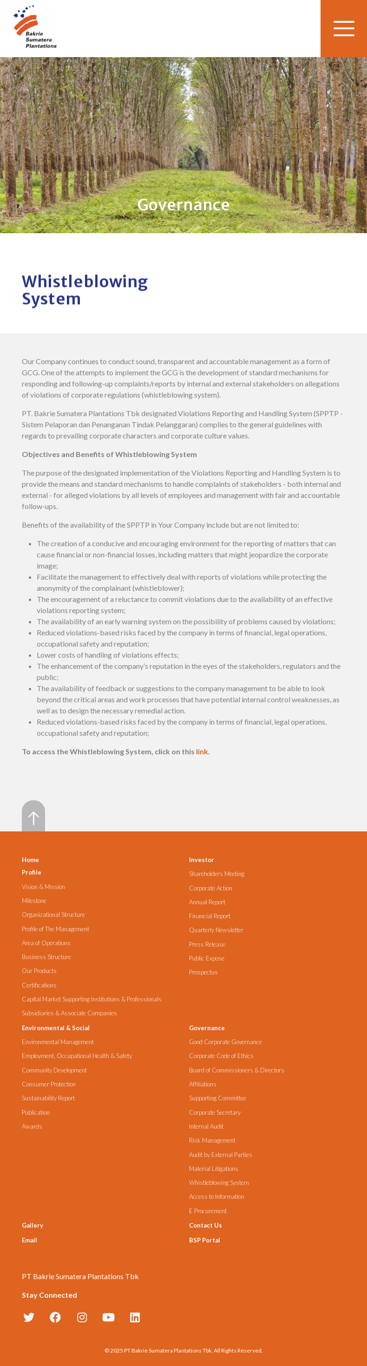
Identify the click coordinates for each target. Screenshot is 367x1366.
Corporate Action (210, 888)
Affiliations (202, 1084)
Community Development (54, 1070)
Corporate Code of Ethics (221, 1055)
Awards (32, 1126)
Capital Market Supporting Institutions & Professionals (92, 999)
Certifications (39, 985)
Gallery (32, 1225)
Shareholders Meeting (216, 873)
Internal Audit (206, 1126)
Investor (201, 859)
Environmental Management (58, 1042)
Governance (207, 1028)
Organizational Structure (53, 914)
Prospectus (203, 972)
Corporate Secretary (215, 1112)
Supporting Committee (217, 1098)
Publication (36, 1112)
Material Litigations (213, 1168)
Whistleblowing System (219, 1182)
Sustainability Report (48, 1098)
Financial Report (209, 916)
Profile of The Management (55, 929)
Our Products (39, 970)
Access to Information (216, 1196)
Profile (31, 872)
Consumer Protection (49, 1084)
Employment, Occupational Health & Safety (77, 1055)
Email (29, 1240)
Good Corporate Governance (225, 1042)
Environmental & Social (56, 1028)
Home (30, 859)
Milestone (34, 900)
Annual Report (207, 902)
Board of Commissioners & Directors (236, 1070)
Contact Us (205, 1225)
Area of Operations (46, 943)
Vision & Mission (43, 886)
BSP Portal (204, 1240)
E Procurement (208, 1211)
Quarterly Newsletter (216, 930)
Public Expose (206, 958)
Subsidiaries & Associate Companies (69, 1013)
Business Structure (46, 957)
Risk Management (212, 1140)
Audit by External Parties (220, 1154)
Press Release (207, 944)
